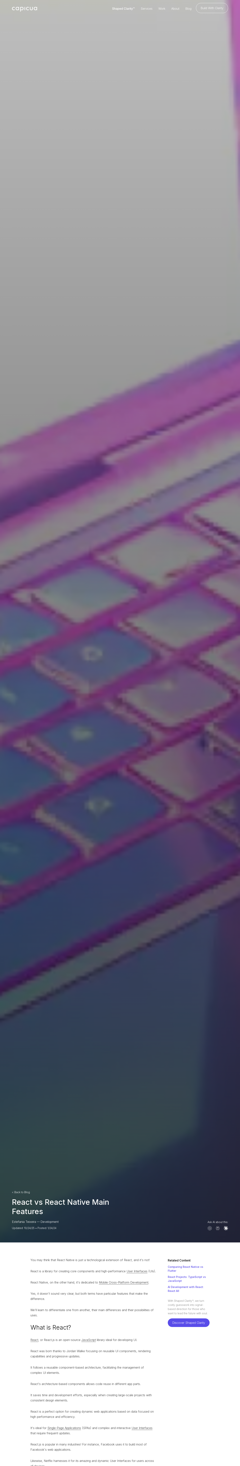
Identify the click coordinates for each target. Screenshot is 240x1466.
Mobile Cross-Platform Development (123, 1282)
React (34, 1340)
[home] (24, 9)
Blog (188, 8)
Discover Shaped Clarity (188, 1323)
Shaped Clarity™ (123, 8)
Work (161, 8)
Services (146, 8)
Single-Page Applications (64, 1428)
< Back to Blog (21, 1192)
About (175, 8)
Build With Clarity (212, 8)
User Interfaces (137, 1271)
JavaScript (88, 1340)
